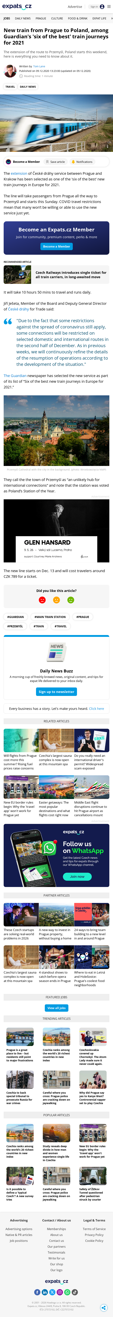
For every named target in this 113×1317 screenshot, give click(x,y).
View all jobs (57, 1008)
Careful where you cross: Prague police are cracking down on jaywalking (56, 1098)
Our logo (56, 1270)
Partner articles (57, 895)
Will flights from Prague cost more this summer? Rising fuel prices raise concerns (20, 761)
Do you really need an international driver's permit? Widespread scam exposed (89, 761)
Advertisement (100, 496)
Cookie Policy (94, 1241)
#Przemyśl (15, 626)
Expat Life (99, 18)
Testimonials (56, 1252)
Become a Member (56, 246)
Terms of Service (94, 1229)
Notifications (81, 162)
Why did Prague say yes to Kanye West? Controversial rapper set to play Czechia (92, 1098)
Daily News (23, 18)
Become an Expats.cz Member (56, 229)
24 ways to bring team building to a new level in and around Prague (90, 934)
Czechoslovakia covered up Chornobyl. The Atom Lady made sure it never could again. (92, 1057)
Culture (57, 18)
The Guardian (15, 375)
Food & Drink (77, 18)
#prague (82, 617)
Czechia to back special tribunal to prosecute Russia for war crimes (19, 1098)
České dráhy (18, 309)
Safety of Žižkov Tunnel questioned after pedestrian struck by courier (91, 1194)
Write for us (56, 1258)
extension (19, 173)
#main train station (50, 617)
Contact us (56, 1241)
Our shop (56, 1264)
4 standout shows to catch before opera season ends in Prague (55, 976)
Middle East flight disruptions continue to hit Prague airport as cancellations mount (90, 808)
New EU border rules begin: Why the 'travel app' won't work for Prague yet (19, 808)
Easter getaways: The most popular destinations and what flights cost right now (54, 808)
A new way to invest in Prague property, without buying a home (55, 934)
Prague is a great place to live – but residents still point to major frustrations (19, 1055)
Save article (55, 162)
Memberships (56, 1229)
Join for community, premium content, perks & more (56, 237)
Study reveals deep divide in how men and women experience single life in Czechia (56, 1153)
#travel (61, 626)
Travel (10, 86)
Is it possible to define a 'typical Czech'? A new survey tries (19, 1194)
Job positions (19, 1241)
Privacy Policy (94, 1235)
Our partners (57, 1247)
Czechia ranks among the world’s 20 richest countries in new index (56, 1055)
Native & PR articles (18, 1235)
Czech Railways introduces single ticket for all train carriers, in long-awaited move (71, 274)
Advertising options (18, 1229)
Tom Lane (39, 66)
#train (39, 626)
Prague (41, 18)
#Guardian (15, 617)
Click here (96, 708)
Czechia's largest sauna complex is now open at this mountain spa (55, 759)
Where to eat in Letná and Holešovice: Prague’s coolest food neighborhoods (89, 978)
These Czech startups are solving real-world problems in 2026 (19, 934)
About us (56, 1235)
